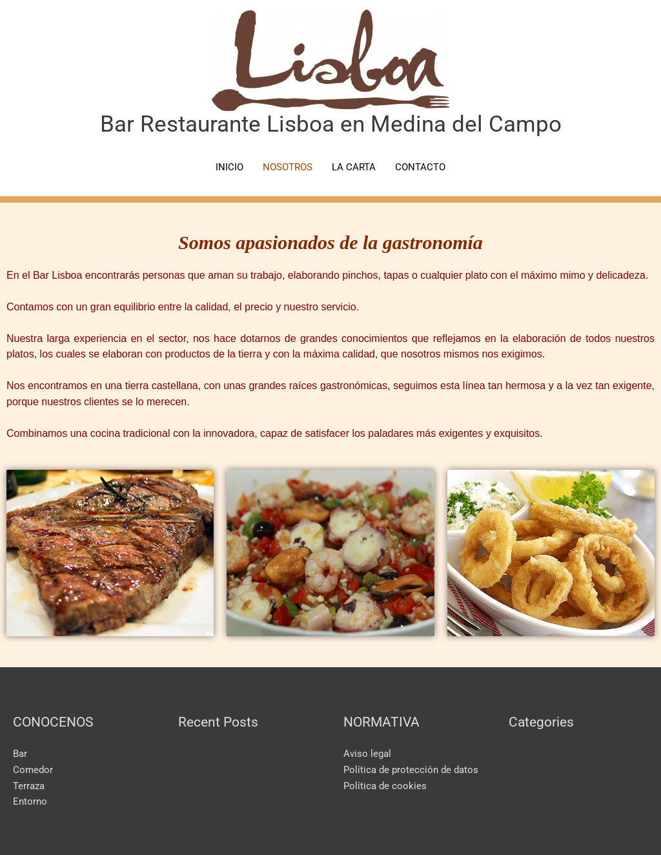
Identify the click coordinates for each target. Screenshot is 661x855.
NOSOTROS (287, 167)
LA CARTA (354, 167)
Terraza (29, 786)
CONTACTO (420, 167)
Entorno (30, 801)
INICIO (229, 167)
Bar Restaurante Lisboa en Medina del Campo (331, 124)
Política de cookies (385, 786)
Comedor (33, 770)
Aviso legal (367, 753)
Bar (20, 753)
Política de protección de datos (410, 770)
